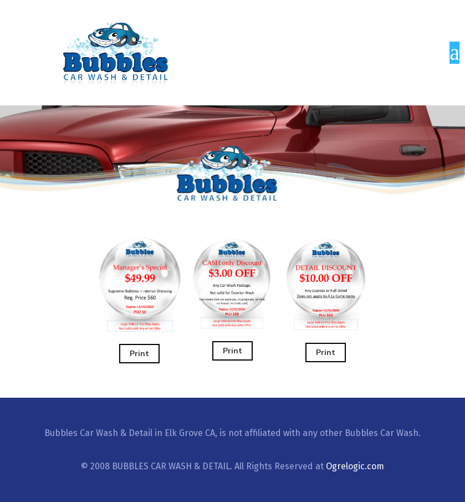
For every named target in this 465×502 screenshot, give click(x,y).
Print (139, 353)
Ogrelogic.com (355, 466)
